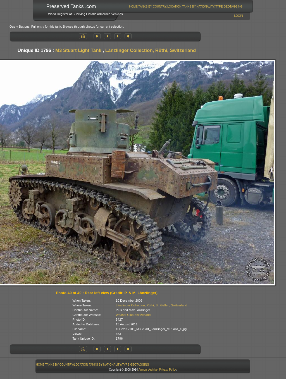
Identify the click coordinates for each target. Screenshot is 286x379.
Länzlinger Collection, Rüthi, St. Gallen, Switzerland (151, 305)
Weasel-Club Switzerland (133, 314)
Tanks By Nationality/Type (202, 6)
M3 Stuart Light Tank (78, 50)
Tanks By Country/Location (160, 6)
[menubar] (186, 6)
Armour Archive (148, 369)
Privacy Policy (168, 369)
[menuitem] (133, 6)
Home (133, 6)
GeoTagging (232, 6)
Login (238, 15)
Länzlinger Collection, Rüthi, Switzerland (150, 50)
